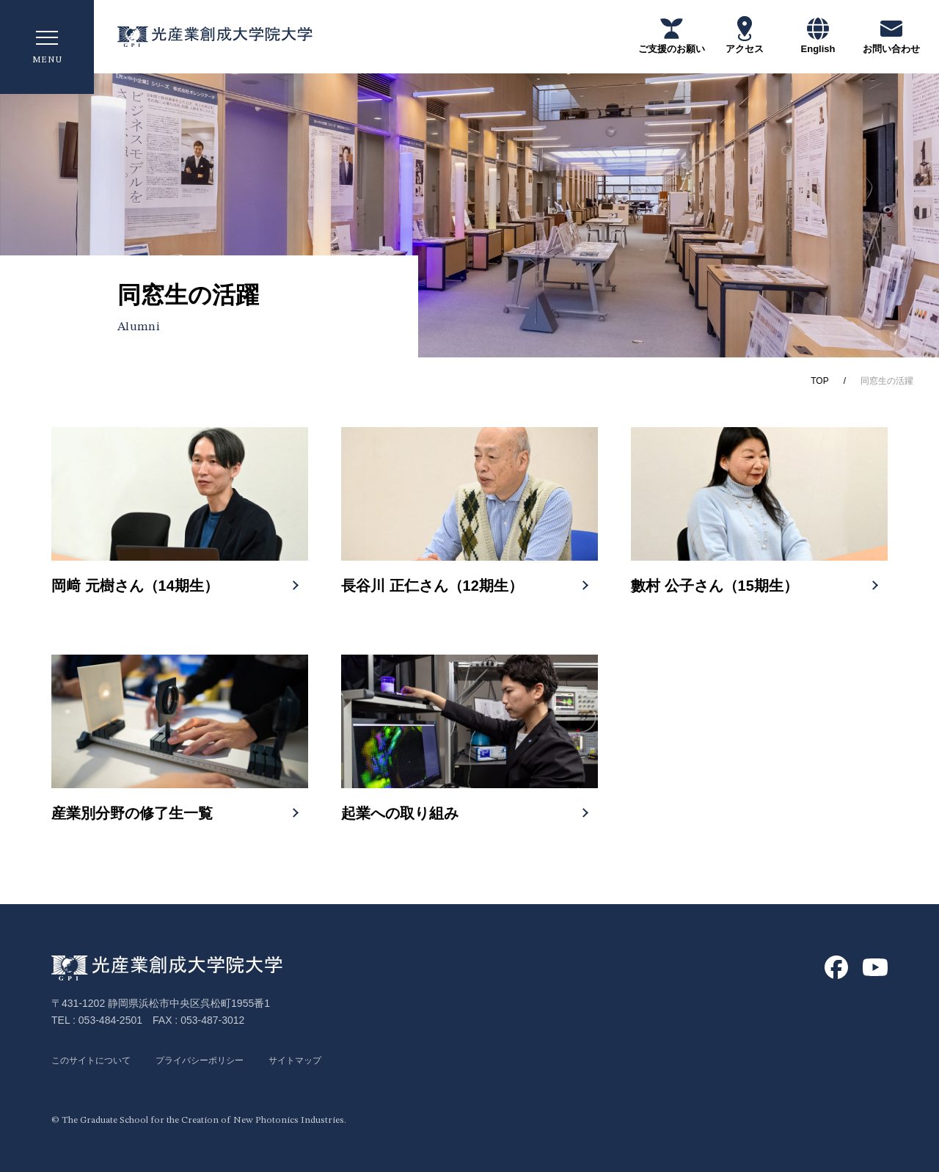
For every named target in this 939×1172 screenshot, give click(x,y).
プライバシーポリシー (220, 1060)
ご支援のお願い (671, 34)
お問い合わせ (891, 34)
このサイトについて (97, 1060)
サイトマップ (327, 1060)
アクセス (745, 34)
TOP (819, 381)
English (818, 34)
